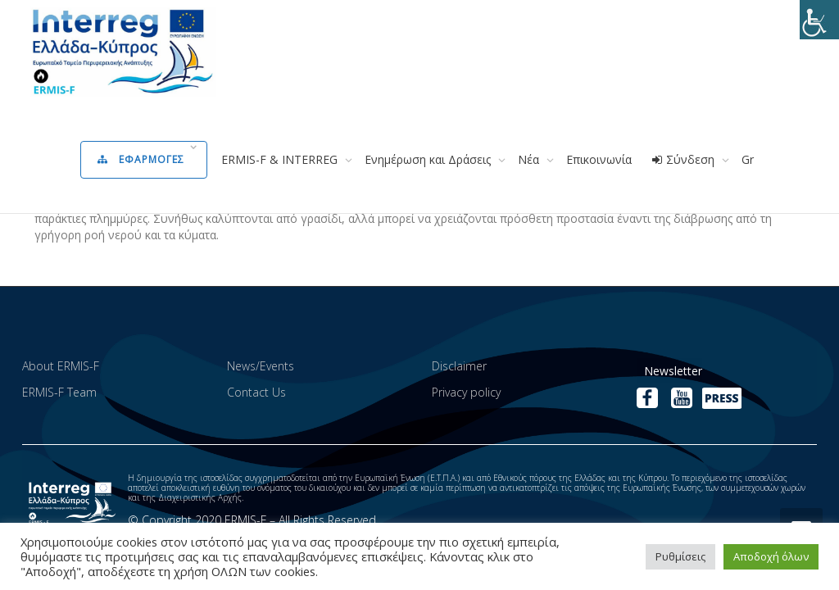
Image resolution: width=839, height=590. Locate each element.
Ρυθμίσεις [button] (680, 556)
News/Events (260, 366)
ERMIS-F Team (59, 392)
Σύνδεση (684, 159)
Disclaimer (459, 366)
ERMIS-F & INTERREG (281, 159)
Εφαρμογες (143, 159)
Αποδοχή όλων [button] (771, 556)
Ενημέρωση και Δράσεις (429, 159)
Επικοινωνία (599, 159)
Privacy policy (466, 392)
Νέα (530, 159)
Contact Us (256, 392)
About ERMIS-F (60, 366)
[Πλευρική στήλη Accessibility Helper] (819, 19)
